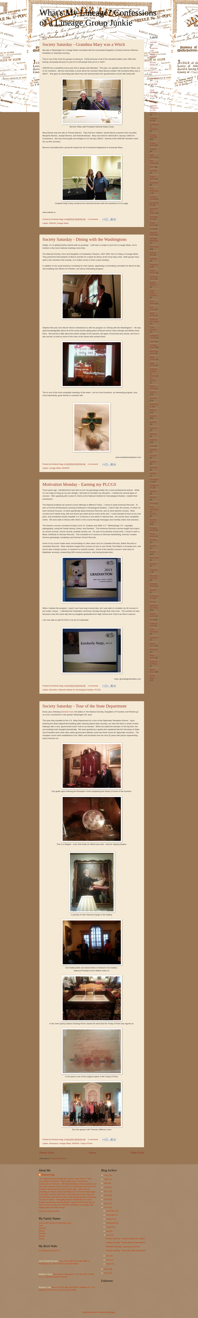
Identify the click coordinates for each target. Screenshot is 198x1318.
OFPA (152, 503)
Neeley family (153, 387)
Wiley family (152, 656)
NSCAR (153, 398)
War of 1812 (152, 645)
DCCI (152, 167)
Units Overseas (154, 630)
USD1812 (154, 638)
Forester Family (153, 198)
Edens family (152, 178)
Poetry (152, 552)
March (109, 1264)
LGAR (152, 341)
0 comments (93, 219)
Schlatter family (153, 585)
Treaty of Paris (86, 1143)
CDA (152, 68)
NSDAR (153, 416)
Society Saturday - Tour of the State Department (84, 706)
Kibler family (152, 314)
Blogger (112, 1312)
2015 (106, 1199)
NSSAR (153, 456)
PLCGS (97, 690)
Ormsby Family (153, 521)
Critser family (152, 144)
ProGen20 (154, 558)
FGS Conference (154, 190)
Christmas (154, 78)
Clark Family (152, 91)
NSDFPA (75, 1143)
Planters (153, 540)
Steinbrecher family (154, 606)
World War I (152, 671)
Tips (151, 620)
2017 (106, 1191)
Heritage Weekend (154, 239)
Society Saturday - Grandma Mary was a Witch (83, 44)
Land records (153, 328)
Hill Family (154, 247)
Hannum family (153, 233)
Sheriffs (153, 590)
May (108, 1256)
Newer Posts (46, 1152)
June (108, 1235)
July (108, 1231)
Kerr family (152, 308)
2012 (106, 1269)
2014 (106, 1203)
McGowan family (154, 352)
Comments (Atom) (58, 1158)
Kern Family (152, 302)
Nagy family (152, 364)
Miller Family (152, 358)
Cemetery (154, 72)
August (109, 1227)
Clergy (152, 102)
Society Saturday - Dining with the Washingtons (84, 239)
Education (53, 690)
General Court (66, 712)
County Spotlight (153, 136)
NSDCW (153, 428)
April (108, 1260)
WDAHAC (154, 649)
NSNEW (153, 450)
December (110, 1211)
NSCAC (153, 392)
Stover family (152, 615)
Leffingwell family (154, 336)
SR (151, 602)
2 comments (93, 686)
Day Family (152, 162)
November (110, 1215)
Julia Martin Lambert (153, 293)
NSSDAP (66, 468)
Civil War (153, 84)
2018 (106, 1187)
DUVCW (153, 171)
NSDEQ (153, 434)
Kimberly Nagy (48, 1175)
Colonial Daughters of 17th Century (154, 109)
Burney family (153, 63)
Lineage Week (63, 223)
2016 (106, 1195)
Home (92, 1152)
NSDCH (153, 422)
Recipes (153, 564)
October (109, 1219)
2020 (106, 1179)
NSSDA (153, 462)
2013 (106, 1207)
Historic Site (153, 254)
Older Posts (137, 1152)
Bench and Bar (153, 55)
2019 (106, 1183)
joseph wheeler (153, 283)
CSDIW (153, 149)
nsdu (152, 446)
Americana (53, 1143)
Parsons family (153, 529)
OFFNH (153, 497)
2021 (106, 1175)
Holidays (153, 259)
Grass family (152, 224)
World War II (152, 676)
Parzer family (152, 535)
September (111, 1223)
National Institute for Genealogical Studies (75, 690)
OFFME (153, 491)
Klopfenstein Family (154, 320)
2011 (106, 1273)
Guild (152, 229)
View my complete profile (49, 1211)
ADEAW (52, 223)
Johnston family (153, 278)
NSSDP (153, 473)
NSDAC (153, 410)
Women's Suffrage (154, 662)
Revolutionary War (154, 577)
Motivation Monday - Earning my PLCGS (79, 484)
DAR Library (153, 156)
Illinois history (152, 272)
